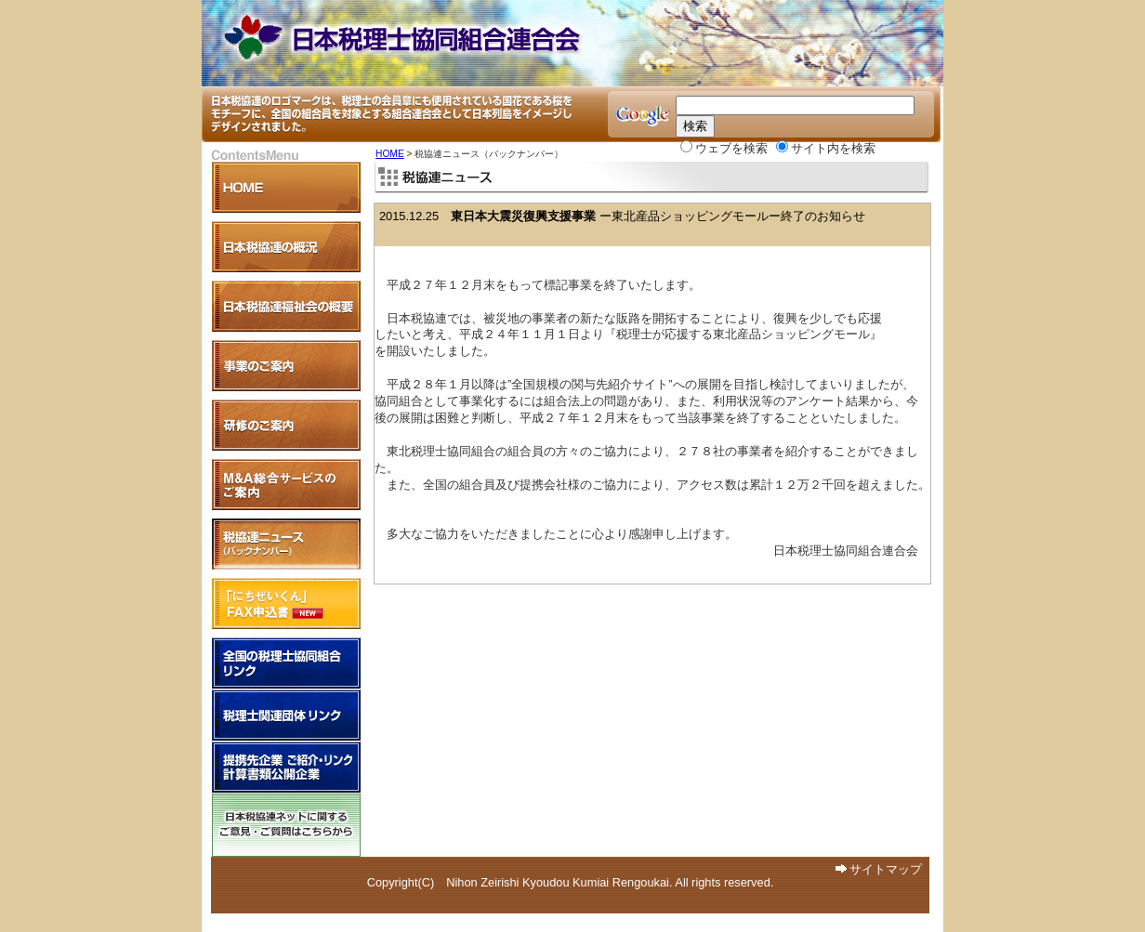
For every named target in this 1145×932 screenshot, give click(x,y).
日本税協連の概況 (286, 246)
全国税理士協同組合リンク (286, 663)
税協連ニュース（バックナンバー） (286, 544)
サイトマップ (885, 869)
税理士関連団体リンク (286, 715)
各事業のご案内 (286, 365)
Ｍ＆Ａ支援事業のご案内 (286, 484)
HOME (389, 154)
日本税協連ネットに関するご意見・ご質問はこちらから (286, 825)
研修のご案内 (286, 425)
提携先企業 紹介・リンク (286, 767)
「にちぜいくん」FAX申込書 (286, 603)
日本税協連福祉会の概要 (286, 306)
